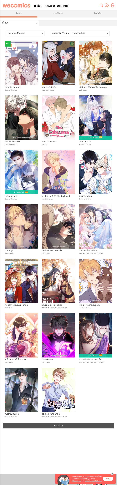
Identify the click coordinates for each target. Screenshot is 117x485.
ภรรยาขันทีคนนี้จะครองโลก (90, 359)
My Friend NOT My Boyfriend (56, 196)
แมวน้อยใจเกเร (11, 196)
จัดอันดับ (97, 13)
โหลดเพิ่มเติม (58, 425)
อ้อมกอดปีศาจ (85, 141)
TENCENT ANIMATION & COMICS (92, 253)
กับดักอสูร (9, 250)
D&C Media (83, 90)
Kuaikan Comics (11, 90)
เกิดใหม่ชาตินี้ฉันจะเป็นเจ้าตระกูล (93, 87)
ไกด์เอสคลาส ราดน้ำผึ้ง (52, 250)
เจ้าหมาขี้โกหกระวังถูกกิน (89, 305)
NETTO (44, 144)
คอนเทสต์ (63, 5)
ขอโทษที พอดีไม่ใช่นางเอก (16, 359)
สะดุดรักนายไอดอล (13, 87)
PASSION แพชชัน (13, 141)
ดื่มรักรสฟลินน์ (85, 196)
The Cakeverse (49, 141)
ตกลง (108, 478)
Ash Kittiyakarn (47, 199)
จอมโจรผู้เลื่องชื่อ (49, 87)
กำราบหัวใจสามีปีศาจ (88, 250)
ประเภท (19, 13)
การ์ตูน (38, 5)
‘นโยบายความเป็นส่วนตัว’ (93, 481)
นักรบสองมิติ (47, 359)
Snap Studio (9, 253)
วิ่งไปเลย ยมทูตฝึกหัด (51, 414)
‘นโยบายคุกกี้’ (76, 481)
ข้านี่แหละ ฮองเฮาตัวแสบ (52, 305)
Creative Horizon (11, 144)
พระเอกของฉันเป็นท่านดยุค (16, 305)
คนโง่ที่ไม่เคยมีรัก (12, 414)
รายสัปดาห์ (58, 13)
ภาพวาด (50, 5)
